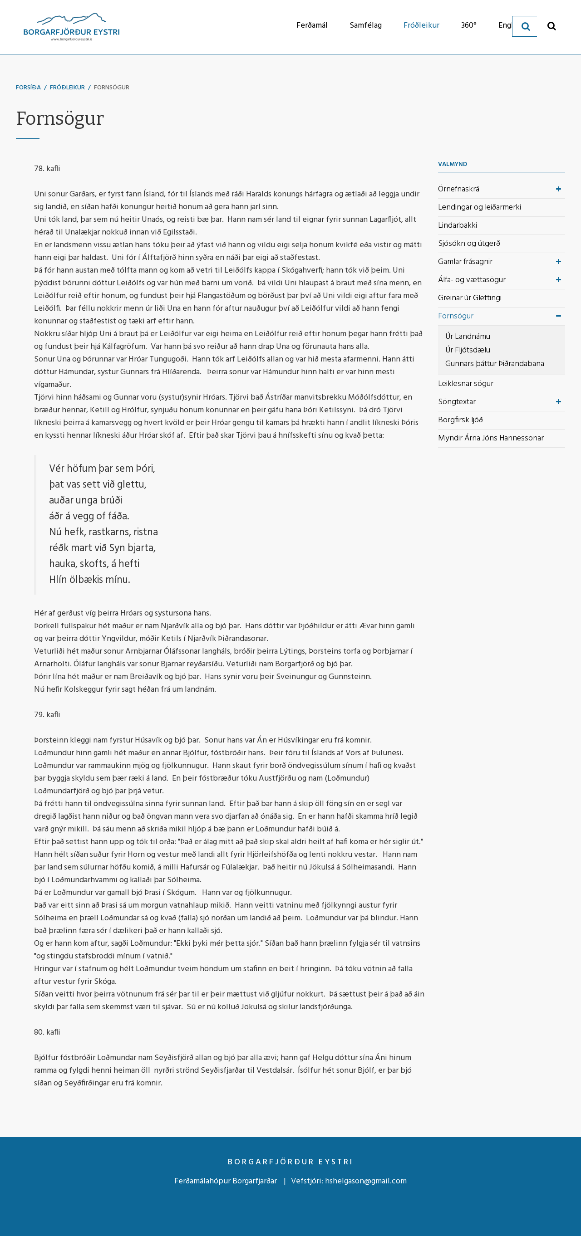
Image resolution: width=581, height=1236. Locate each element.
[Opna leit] (551, 25)
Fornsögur (111, 88)
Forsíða (28, 88)
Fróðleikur (67, 88)
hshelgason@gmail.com (366, 1181)
